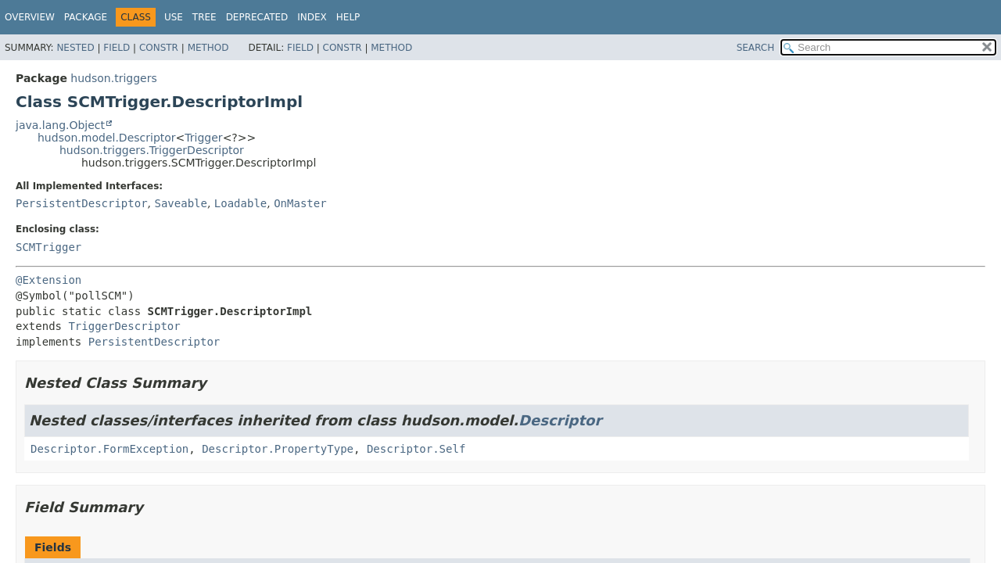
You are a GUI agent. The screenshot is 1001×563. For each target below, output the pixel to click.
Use (173, 17)
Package (85, 17)
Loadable (240, 203)
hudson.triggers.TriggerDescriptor (151, 150)
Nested (75, 47)
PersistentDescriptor (82, 203)
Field (116, 47)
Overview (30, 17)
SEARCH (756, 47)
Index (312, 17)
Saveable (180, 203)
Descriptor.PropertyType (277, 449)
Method (208, 47)
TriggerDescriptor (124, 326)
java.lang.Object (60, 125)
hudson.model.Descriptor (107, 137)
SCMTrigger (48, 247)
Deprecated (257, 17)
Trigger (203, 137)
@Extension (48, 280)
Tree (204, 17)
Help (348, 17)
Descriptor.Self (416, 449)
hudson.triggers (113, 78)
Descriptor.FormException (109, 449)
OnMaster (300, 203)
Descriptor (559, 420)
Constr (158, 47)
